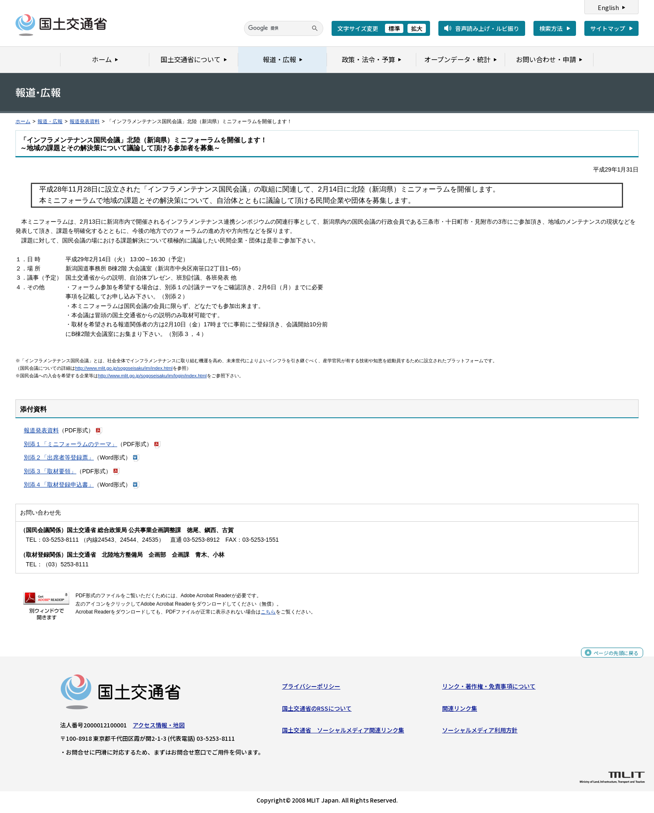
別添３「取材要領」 (50, 471)
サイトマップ (607, 28)
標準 (394, 28)
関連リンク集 (459, 710)
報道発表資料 (85, 121)
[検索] (283, 28)
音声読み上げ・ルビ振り (487, 28)
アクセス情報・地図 (159, 727)
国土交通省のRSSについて (317, 710)
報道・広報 (50, 121)
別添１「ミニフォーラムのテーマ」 (70, 444)
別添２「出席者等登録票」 (59, 457)
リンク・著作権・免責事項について (489, 688)
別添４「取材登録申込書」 (59, 484)
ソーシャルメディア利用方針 (480, 732)
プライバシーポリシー (311, 688)
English (608, 7)
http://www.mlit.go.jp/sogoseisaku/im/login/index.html (152, 375)
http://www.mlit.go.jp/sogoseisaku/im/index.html (124, 368)
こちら (268, 612)
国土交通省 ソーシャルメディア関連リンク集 (343, 732)
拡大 (417, 28)
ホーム (22, 121)
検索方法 (551, 28)
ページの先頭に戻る (613, 658)
